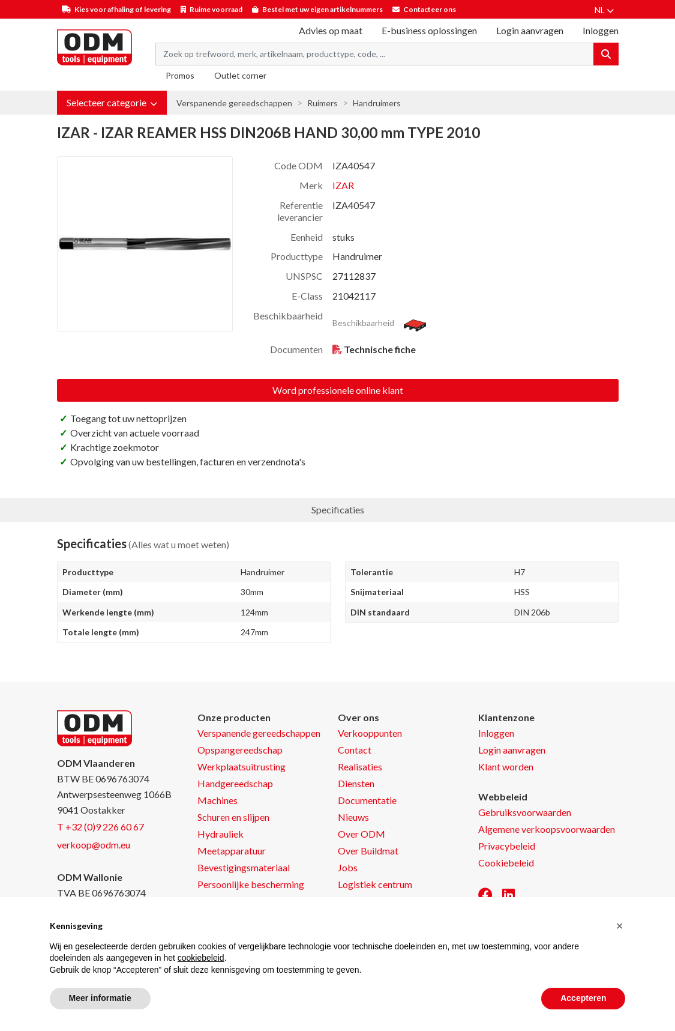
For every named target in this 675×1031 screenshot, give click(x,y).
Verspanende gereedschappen (234, 103)
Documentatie (367, 800)
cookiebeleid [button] (201, 958)
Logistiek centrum (375, 884)
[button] (112, 103)
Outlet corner (240, 75)
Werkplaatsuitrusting (241, 766)
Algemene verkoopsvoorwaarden (546, 829)
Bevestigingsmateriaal (243, 867)
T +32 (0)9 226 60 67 (100, 826)
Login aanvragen (529, 30)
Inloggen (496, 733)
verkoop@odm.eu (93, 844)
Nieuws (353, 817)
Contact (354, 749)
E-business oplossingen (429, 30)
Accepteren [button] (583, 998)
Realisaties (360, 766)
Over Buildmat (368, 850)
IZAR (343, 185)
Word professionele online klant (337, 390)
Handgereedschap (235, 783)
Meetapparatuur (231, 850)
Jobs (348, 867)
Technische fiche (380, 349)
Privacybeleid (506, 845)
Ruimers (322, 103)
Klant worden (505, 766)
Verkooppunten (370, 733)
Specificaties (337, 509)
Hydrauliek (220, 833)
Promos (180, 75)
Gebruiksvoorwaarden (524, 812)
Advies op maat (330, 30)
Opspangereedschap (240, 749)
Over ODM (361, 833)
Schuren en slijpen (233, 817)
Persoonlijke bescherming (250, 884)
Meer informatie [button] (100, 998)
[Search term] (374, 54)
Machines (217, 800)
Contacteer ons (429, 9)
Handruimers (377, 103)
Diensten (356, 783)
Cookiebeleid (506, 862)
